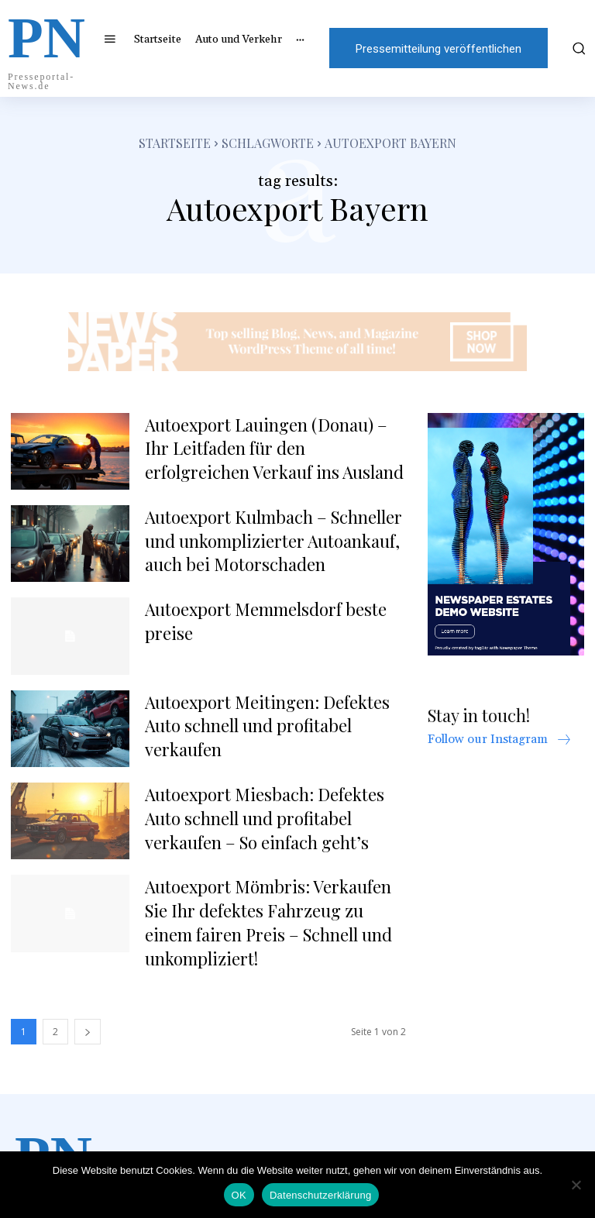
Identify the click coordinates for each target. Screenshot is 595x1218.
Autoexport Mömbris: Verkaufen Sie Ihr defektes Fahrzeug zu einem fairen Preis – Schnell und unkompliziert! (268, 922)
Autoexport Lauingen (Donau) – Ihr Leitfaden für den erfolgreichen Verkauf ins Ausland (274, 448)
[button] (577, 48)
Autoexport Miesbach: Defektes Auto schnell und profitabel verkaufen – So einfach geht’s (264, 818)
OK (239, 1195)
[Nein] (575, 1184)
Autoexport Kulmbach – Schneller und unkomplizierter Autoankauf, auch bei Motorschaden (273, 540)
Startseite (175, 143)
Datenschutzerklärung (320, 1195)
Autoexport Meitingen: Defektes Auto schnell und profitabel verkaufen (267, 726)
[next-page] (87, 1031)
